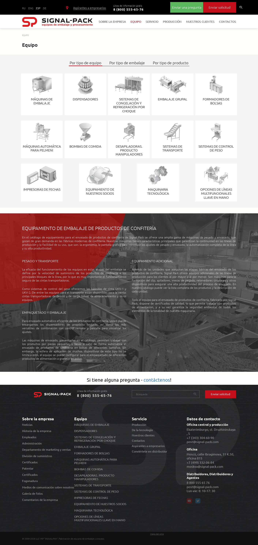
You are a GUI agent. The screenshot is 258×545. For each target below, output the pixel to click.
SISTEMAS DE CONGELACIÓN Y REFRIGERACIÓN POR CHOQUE (95, 438)
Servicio (152, 19)
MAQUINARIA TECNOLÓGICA (93, 510)
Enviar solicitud (220, 7)
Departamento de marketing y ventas (46, 449)
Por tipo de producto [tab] (170, 62)
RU (24, 8)
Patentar (27, 468)
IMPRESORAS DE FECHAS (91, 497)
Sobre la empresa (112, 21)
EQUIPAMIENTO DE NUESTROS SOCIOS (100, 504)
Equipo (136, 21)
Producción (172, 19)
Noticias (27, 424)
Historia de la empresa (36, 431)
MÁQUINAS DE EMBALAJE (91, 424)
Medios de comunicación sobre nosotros (48, 487)
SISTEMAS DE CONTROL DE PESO (96, 491)
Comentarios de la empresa (40, 499)
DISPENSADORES (85, 431)
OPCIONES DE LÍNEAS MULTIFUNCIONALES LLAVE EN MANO (99, 518)
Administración (32, 443)
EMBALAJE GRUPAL (87, 446)
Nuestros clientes (200, 19)
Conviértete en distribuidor (149, 451)
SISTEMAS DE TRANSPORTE (92, 485)
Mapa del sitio (157, 533)
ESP (38, 8)
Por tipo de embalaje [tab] (127, 62)
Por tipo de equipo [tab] (85, 62)
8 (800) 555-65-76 (128, 9)
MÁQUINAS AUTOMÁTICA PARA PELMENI (95, 461)
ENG (30, 8)
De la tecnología (142, 430)
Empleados (29, 437)
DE (44, 8)
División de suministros (37, 456)
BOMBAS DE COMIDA (88, 469)
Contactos (227, 19)
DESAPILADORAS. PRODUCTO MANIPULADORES (94, 477)
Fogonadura (30, 481)
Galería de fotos (32, 493)
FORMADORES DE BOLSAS (92, 453)
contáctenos (157, 380)
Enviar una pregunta (186, 7)
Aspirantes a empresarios (89, 8)
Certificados (30, 462)
